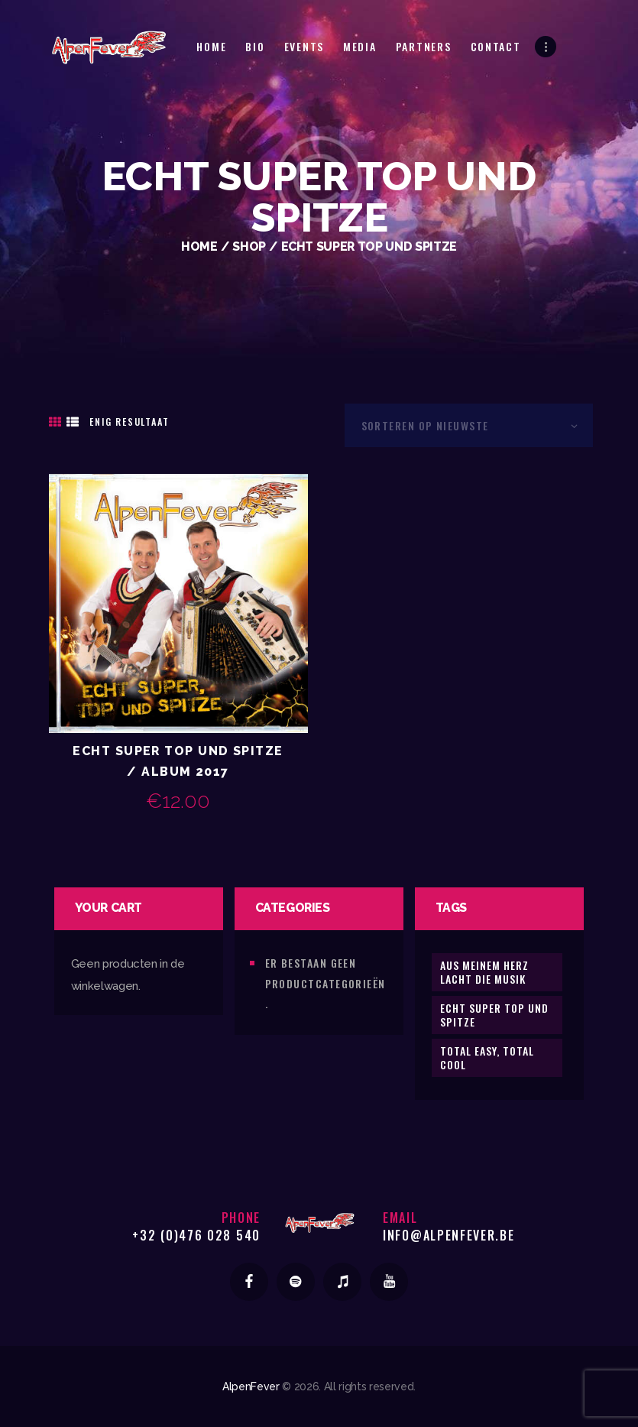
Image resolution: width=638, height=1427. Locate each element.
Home (199, 246)
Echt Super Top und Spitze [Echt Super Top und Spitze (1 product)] (494, 1015)
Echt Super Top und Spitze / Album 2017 (178, 761)
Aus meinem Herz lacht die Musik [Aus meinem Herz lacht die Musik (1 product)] (484, 972)
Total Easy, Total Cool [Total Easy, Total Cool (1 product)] (487, 1057)
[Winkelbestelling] (468, 425)
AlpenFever (251, 1386)
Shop (249, 246)
